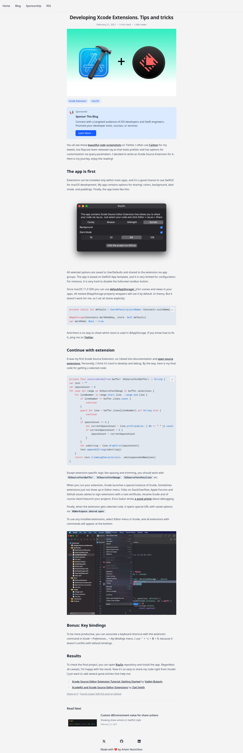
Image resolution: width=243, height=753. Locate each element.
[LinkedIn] (139, 741)
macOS (95, 101)
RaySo (119, 664)
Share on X (72, 693)
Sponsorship (33, 6)
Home (6, 6)
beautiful (93, 145)
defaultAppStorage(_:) (123, 289)
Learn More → (86, 133)
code (103, 145)
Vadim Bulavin (153, 681)
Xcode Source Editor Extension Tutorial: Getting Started (106, 681)
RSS (48, 6)
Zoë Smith (138, 687)
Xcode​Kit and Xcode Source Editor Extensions (100, 687)
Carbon (153, 145)
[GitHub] (121, 741)
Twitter (88, 337)
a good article (143, 499)
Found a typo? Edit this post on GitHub (100, 693)
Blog (18, 6)
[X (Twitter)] (104, 741)
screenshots (113, 145)
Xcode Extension (77, 101)
